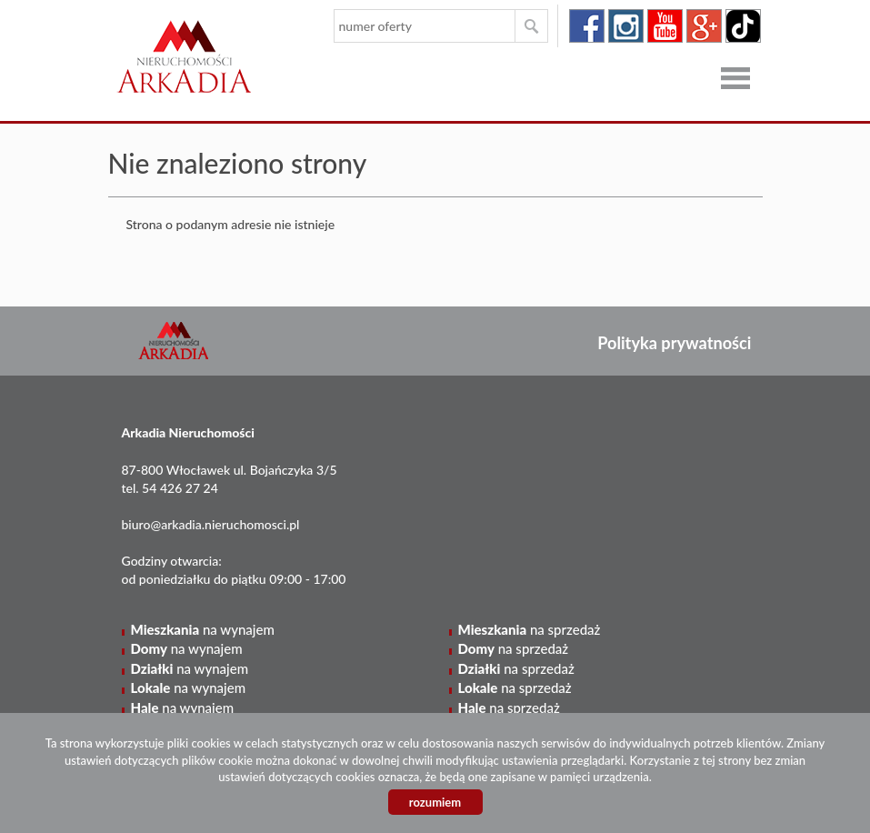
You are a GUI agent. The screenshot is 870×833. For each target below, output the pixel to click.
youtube (665, 26)
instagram (626, 26)
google (704, 26)
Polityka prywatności (674, 343)
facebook (587, 26)
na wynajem (203, 629)
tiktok (743, 26)
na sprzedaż (529, 629)
